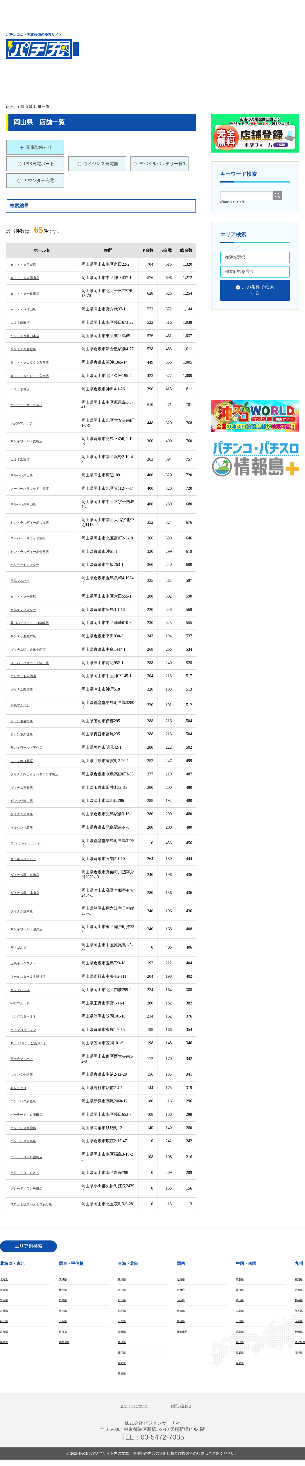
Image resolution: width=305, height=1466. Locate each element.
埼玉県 (64, 1313)
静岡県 (123, 1357)
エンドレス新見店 (26, 1101)
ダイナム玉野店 (24, 787)
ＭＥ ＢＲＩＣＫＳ (28, 1172)
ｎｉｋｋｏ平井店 (26, 596)
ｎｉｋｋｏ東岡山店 (28, 278)
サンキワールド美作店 (30, 747)
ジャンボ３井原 (24, 761)
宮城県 (5, 1313)
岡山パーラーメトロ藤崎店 (34, 623)
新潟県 (123, 1279)
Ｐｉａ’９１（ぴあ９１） (33, 1043)
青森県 (5, 1290)
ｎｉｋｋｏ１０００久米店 (34, 375)
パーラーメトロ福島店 (30, 1157)
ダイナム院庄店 (24, 689)
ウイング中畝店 (24, 1074)
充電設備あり (39, 147)
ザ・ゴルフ (20, 947)
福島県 (5, 1346)
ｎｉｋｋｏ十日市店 (28, 293)
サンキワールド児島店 (30, 441)
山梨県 (123, 1324)
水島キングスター (26, 609)
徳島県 (241, 1335)
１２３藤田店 (22, 322)
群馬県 (64, 1301)
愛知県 (123, 1368)
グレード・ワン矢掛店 (30, 1188)
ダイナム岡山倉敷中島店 (32, 649)
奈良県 (182, 1324)
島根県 (241, 1290)
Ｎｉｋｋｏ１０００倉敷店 (34, 362)
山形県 (5, 1335)
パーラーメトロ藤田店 (30, 1114)
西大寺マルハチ (24, 1058)
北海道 (5, 1279)
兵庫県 (182, 1313)
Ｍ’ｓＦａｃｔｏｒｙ (29, 843)
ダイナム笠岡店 (24, 911)
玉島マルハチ (22, 580)
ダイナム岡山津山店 (28, 893)
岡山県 (241, 1301)
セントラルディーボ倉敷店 (34, 551)
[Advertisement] (201, 45)
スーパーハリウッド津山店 (34, 663)
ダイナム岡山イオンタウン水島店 (40, 774)
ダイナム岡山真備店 (28, 875)
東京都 (64, 1335)
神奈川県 (66, 1346)
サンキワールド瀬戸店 (30, 929)
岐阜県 (123, 1346)
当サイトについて (130, 1411)
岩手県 (5, 1301)
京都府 (182, 1290)
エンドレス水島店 (26, 1141)
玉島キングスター (26, 963)
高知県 (241, 1368)
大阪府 (182, 1301)
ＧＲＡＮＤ (20, 1088)
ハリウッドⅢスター (28, 564)
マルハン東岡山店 (26, 504)
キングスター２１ (26, 1016)
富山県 (123, 1290)
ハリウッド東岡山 (26, 676)
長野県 (123, 1335)
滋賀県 (182, 1279)
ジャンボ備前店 (24, 721)
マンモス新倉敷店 (26, 349)
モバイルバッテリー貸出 (163, 163)
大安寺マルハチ (24, 423)
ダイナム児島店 (24, 814)
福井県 (123, 1313)
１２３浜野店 (22, 459)
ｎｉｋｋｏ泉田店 (26, 264)
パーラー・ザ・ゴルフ (30, 405)
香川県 (241, 1346)
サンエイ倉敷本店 (26, 636)
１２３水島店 (22, 389)
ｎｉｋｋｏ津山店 (26, 309)
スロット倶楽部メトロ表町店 (36, 1204)
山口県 (241, 1324)
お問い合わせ (186, 1411)
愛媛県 (241, 1357)
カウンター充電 (39, 180)
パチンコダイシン (26, 1029)
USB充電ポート (39, 163)
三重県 (123, 1379)
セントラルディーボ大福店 (34, 522)
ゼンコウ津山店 (24, 800)
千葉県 (64, 1324)
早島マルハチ (22, 705)
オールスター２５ (26, 859)
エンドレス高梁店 (26, 1128)
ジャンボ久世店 (24, 734)
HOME (12, 106)
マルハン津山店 (24, 475)
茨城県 (64, 1279)
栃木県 (64, 1290)
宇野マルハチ (22, 1003)
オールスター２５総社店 (32, 976)
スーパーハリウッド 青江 (34, 488)
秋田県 (5, 1324)
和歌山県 (184, 1335)
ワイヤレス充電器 (100, 163)
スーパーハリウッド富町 (32, 538)
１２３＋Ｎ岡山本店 (28, 336)
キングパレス (22, 990)
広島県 (241, 1313)
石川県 (123, 1301)
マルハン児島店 (24, 827)
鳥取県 (241, 1279)
